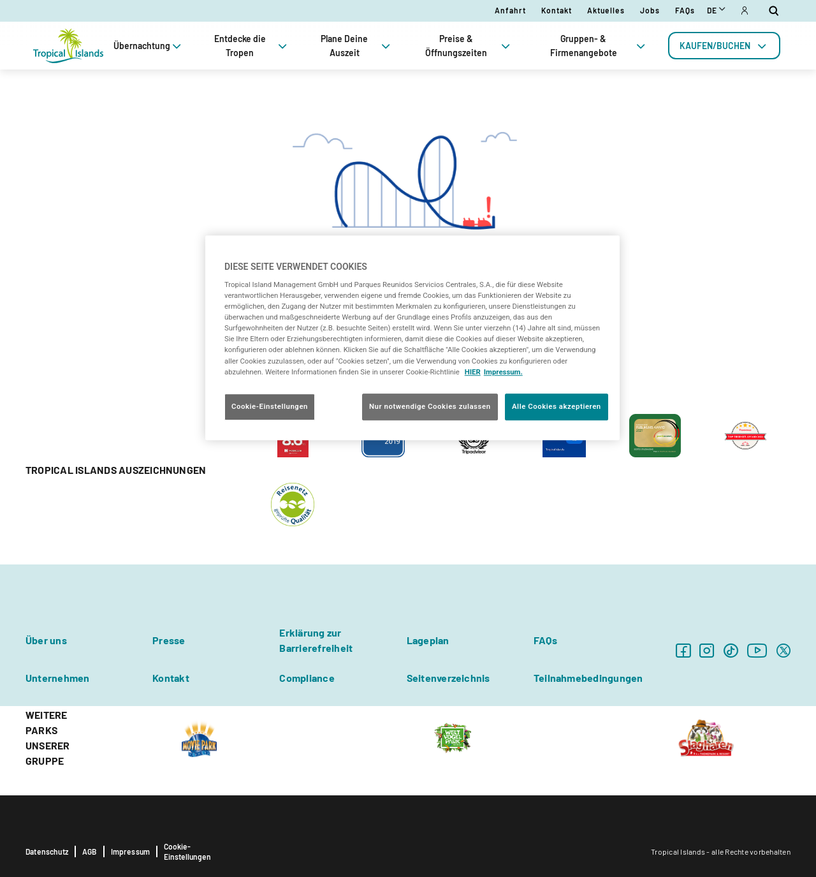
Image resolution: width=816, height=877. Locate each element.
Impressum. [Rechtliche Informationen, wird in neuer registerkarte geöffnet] (503, 371)
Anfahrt (510, 10)
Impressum (130, 851)
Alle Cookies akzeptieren (556, 406)
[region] (412, 337)
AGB (89, 851)
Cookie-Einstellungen (187, 851)
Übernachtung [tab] (148, 45)
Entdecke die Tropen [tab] (251, 45)
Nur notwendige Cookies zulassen (430, 406)
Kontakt (556, 10)
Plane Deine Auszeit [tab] (357, 45)
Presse (168, 640)
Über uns (46, 640)
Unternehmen (58, 678)
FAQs (685, 10)
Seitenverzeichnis (448, 678)
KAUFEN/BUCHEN (724, 45)
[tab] (724, 45)
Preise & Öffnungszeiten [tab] (469, 45)
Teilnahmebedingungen (588, 678)
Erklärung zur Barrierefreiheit (316, 640)
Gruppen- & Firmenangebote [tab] (599, 45)
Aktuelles (606, 10)
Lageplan (428, 640)
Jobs (650, 10)
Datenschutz (47, 851)
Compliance (306, 678)
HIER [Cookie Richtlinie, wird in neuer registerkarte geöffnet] (473, 371)
